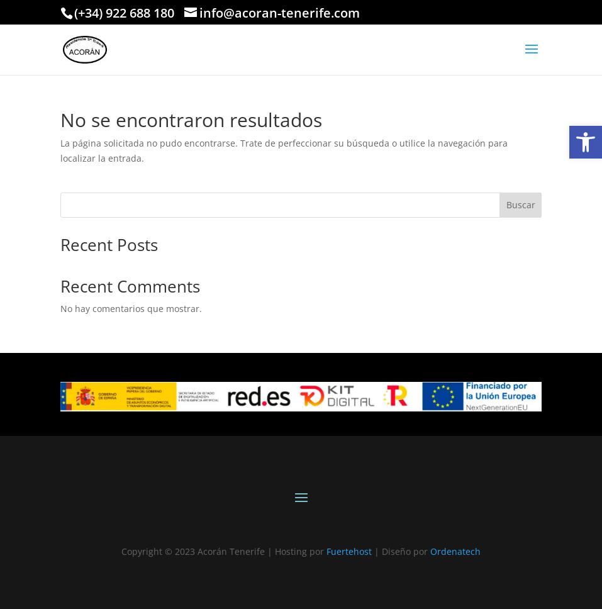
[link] (585, 142)
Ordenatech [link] (455, 551)
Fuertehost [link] (349, 551)
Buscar (520, 205)
